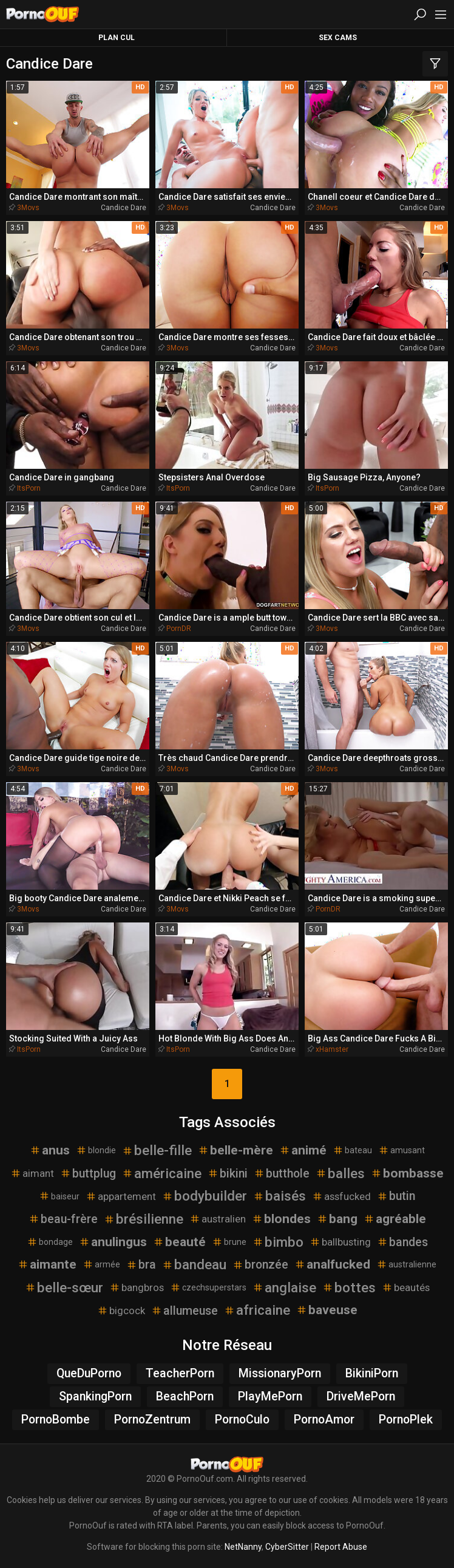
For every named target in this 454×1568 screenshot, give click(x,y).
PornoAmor (324, 1420)
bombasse (407, 1173)
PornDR (178, 628)
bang (337, 1219)
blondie (96, 1150)
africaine (257, 1310)
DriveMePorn (361, 1396)
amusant (401, 1150)
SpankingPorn (95, 1396)
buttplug (88, 1174)
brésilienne (143, 1219)
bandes (402, 1242)
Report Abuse (340, 1547)
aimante (47, 1264)
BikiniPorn (371, 1373)
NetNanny (243, 1547)
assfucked (341, 1196)
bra (141, 1265)
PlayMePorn (270, 1396)
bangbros (136, 1287)
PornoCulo (242, 1420)
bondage (50, 1241)
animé (303, 1150)
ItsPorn (29, 488)
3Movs (28, 207)
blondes (281, 1219)
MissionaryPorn (280, 1373)
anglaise (284, 1287)
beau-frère (63, 1219)
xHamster (332, 1049)
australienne (406, 1264)
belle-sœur (64, 1287)
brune (229, 1241)
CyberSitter (287, 1547)
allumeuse (184, 1311)
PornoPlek (406, 1420)
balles (340, 1173)
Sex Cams (338, 37)
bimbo (277, 1242)
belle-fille (157, 1150)
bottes (349, 1287)
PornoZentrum (152, 1420)
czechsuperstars (208, 1287)
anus (50, 1150)
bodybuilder (204, 1196)
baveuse (326, 1310)
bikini (228, 1174)
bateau (352, 1150)
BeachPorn (185, 1396)
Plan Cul (116, 37)
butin (396, 1196)
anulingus (113, 1242)
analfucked (332, 1264)
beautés (406, 1287)
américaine (162, 1173)
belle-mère (235, 1150)
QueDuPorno (88, 1373)
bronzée (260, 1265)
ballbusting (340, 1242)
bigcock (121, 1310)
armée (101, 1264)
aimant (32, 1173)
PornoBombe (55, 1420)
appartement (121, 1196)
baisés (279, 1196)
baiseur (59, 1195)
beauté (179, 1242)
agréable (395, 1219)
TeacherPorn (180, 1373)
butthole (282, 1174)
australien (217, 1219)
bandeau (194, 1264)
